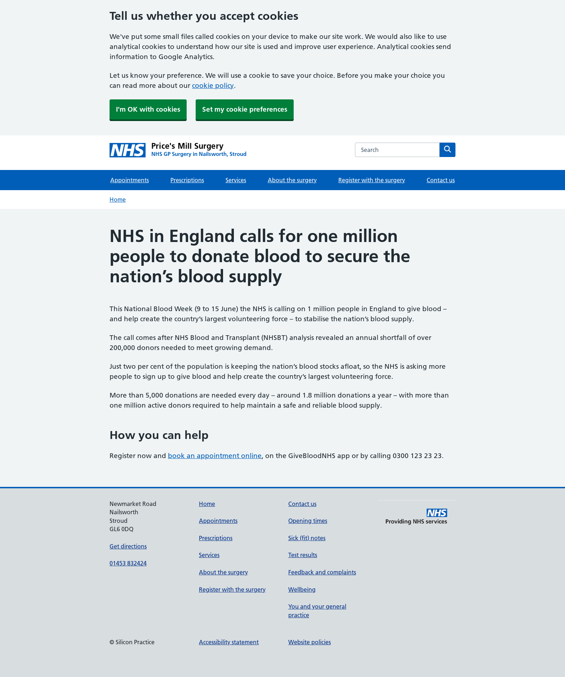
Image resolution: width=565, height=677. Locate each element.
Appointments (129, 180)
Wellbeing (302, 589)
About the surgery (292, 180)
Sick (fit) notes (306, 538)
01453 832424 (128, 563)
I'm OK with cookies (148, 109)
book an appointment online (215, 456)
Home (118, 199)
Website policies (309, 642)
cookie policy (213, 85)
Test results (302, 555)
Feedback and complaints (322, 572)
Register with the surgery (371, 180)
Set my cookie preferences (244, 109)
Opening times (307, 520)
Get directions (128, 546)
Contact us (441, 180)
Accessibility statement (229, 642)
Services (236, 180)
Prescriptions (187, 180)
